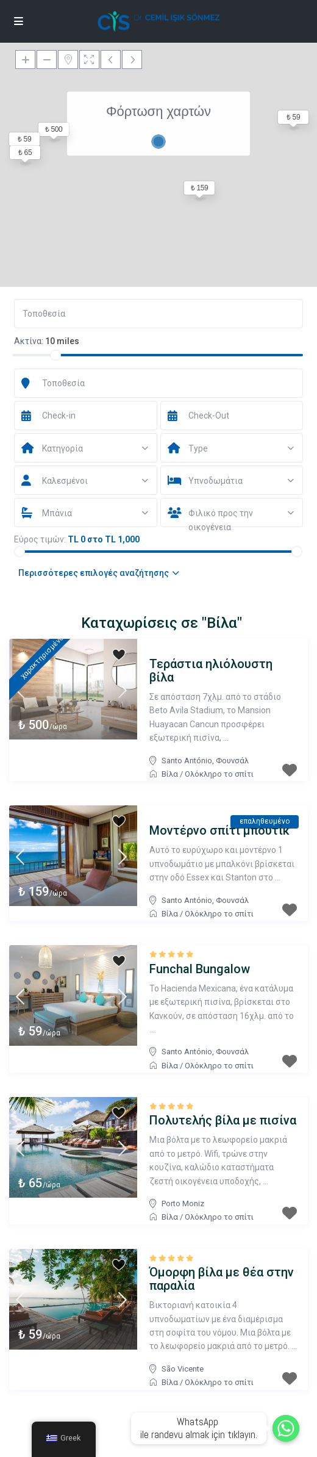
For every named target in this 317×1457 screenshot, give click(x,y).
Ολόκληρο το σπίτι (219, 774)
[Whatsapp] (285, 1428)
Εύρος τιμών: (40, 539)
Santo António (187, 760)
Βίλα (170, 774)
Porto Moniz (183, 1203)
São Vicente (183, 1368)
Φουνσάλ (232, 760)
